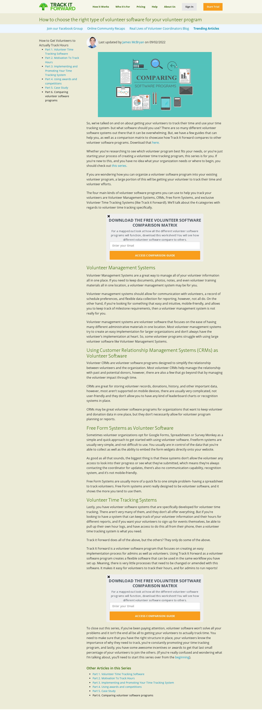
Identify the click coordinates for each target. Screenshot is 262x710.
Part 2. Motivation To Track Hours (114, 678)
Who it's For (123, 6)
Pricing (141, 6)
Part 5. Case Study (56, 87)
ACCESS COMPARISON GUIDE (155, 255)
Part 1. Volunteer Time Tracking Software (118, 674)
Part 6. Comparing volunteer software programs (57, 96)
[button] (155, 223)
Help (154, 6)
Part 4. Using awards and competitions (117, 687)
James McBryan (133, 42)
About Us (169, 6)
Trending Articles (206, 28)
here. (156, 142)
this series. (119, 166)
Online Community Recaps (106, 28)
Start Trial (213, 6)
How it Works (101, 6)
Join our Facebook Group (65, 28)
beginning (182, 657)
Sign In (189, 6)
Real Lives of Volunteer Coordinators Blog (159, 28)
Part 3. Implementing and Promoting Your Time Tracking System (61, 71)
